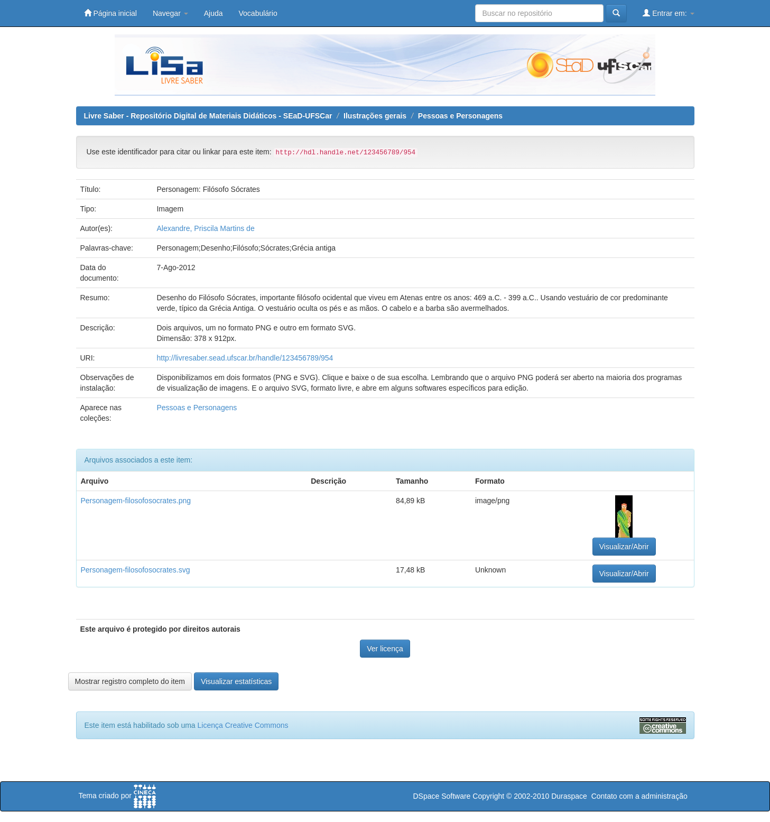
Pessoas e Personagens (460, 116)
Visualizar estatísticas (236, 681)
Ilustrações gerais (375, 116)
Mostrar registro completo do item (130, 681)
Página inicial (110, 12)
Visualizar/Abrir (624, 546)
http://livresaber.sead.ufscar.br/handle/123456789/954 (244, 358)
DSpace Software (441, 796)
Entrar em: (668, 12)
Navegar (170, 13)
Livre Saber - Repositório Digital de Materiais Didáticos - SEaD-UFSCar (208, 116)
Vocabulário (258, 13)
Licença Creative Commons (243, 725)
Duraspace (569, 796)
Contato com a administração (639, 796)
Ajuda (213, 13)
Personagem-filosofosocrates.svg (135, 570)
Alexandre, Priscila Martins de (205, 228)
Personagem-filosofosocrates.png (136, 500)
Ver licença (385, 648)
